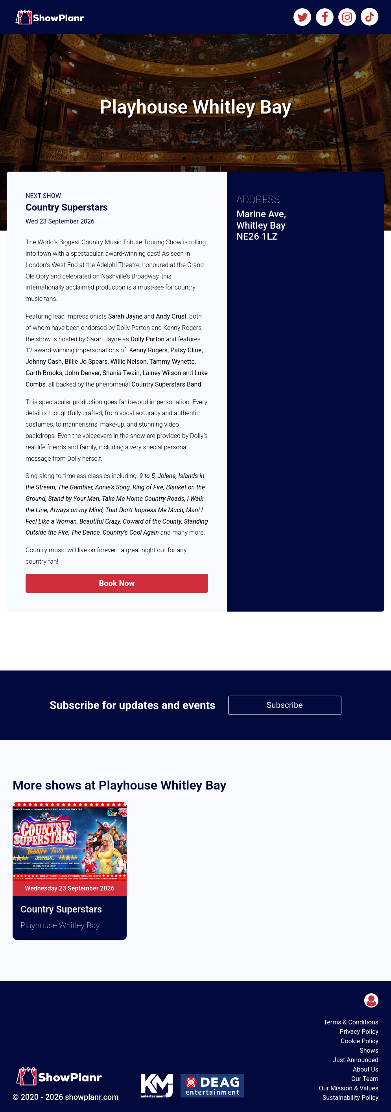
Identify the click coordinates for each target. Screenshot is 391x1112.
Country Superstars (67, 207)
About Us (365, 1069)
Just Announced (355, 1060)
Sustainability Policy (350, 1097)
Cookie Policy (359, 1041)
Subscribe (285, 705)
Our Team (364, 1079)
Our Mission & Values (348, 1088)
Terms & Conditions (350, 1022)
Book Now (117, 583)
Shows (369, 1050)
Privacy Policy (358, 1031)
